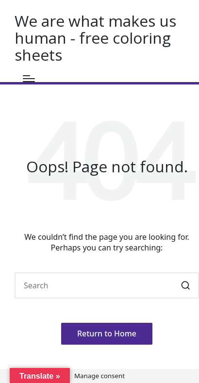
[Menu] (29, 78)
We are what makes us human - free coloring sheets (95, 37)
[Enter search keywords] (107, 285)
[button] (186, 285)
